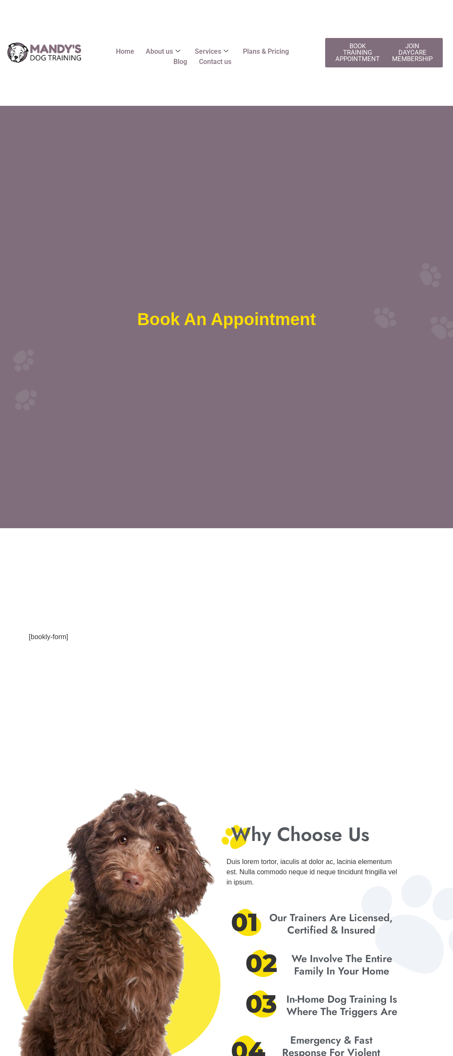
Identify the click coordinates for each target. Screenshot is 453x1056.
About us (162, 51)
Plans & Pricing (267, 51)
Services (212, 51)
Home (123, 51)
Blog (180, 62)
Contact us (215, 62)
